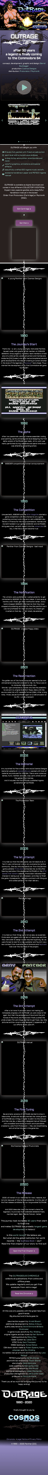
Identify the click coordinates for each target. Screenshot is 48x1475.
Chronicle (11, 1439)
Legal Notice (22, 1439)
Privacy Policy (35, 1439)
